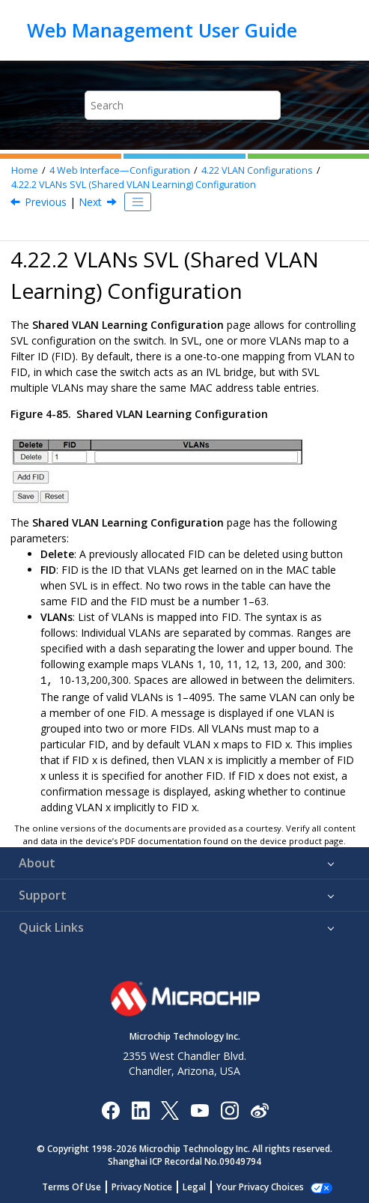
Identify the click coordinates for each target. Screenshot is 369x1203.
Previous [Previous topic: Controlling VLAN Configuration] (46, 202)
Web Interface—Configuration (119, 170)
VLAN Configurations (257, 170)
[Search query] (183, 105)
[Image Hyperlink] (199, 1108)
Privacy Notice (150, 1185)
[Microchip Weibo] (259, 1108)
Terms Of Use (79, 1185)
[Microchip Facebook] (110, 1108)
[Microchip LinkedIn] (140, 1108)
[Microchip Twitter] (170, 1108)
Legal (202, 1185)
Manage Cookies (260, 1185)
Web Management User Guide (162, 30)
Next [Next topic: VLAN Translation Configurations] (90, 202)
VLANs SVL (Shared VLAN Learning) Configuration (133, 184)
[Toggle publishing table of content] (137, 202)
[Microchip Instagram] (229, 1108)
